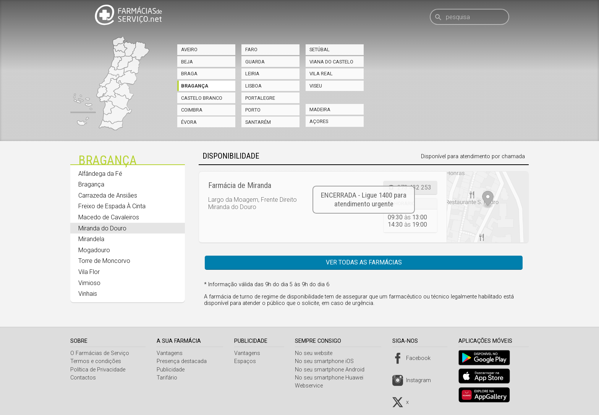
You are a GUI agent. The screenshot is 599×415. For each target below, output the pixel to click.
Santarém (258, 122)
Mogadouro (94, 250)
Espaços (247, 361)
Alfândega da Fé (100, 173)
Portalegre (260, 98)
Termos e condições (95, 361)
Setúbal (319, 49)
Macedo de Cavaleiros (108, 217)
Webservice (312, 386)
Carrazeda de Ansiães (107, 195)
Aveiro (189, 49)
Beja (187, 62)
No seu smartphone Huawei (332, 377)
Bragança (194, 86)
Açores (318, 121)
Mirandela (91, 239)
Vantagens (171, 353)
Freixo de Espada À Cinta (112, 206)
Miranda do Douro (102, 228)
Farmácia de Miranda (239, 185)
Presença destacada (183, 361)
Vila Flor (89, 272)
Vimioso (89, 283)
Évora (189, 122)
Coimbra (191, 110)
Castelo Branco (201, 98)
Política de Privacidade (97, 369)
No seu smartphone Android (332, 369)
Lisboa (253, 86)
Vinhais (87, 293)
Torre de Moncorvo (104, 260)
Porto (253, 110)
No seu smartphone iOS (327, 361)
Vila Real (321, 73)
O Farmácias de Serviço (99, 353)
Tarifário (168, 377)
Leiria (252, 73)
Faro (251, 49)
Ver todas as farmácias (364, 262)
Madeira (319, 109)
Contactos (83, 377)
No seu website (316, 353)
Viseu (315, 86)
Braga (189, 73)
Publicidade (172, 369)
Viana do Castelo (331, 62)
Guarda (255, 62)
